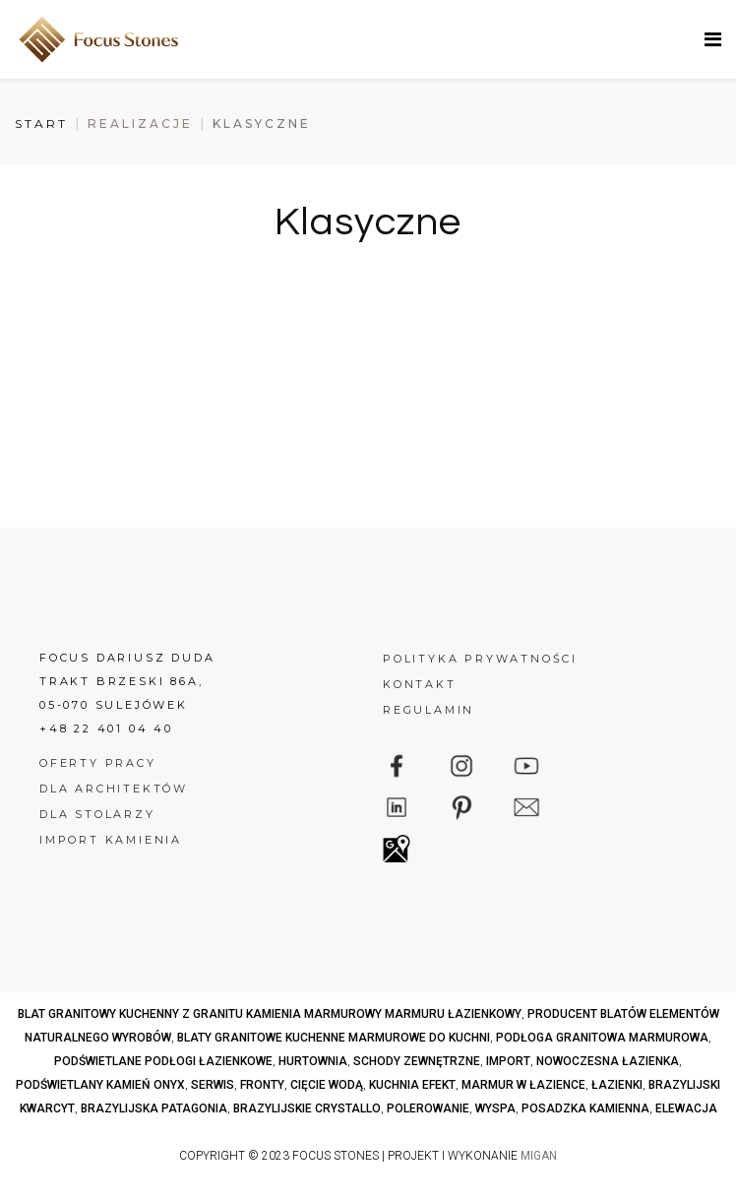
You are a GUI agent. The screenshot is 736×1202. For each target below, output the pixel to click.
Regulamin (428, 710)
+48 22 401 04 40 (106, 728)
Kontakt (420, 684)
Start (41, 123)
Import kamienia (110, 840)
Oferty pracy (97, 763)
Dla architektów (113, 788)
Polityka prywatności (480, 658)
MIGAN (539, 1156)
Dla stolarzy (97, 814)
